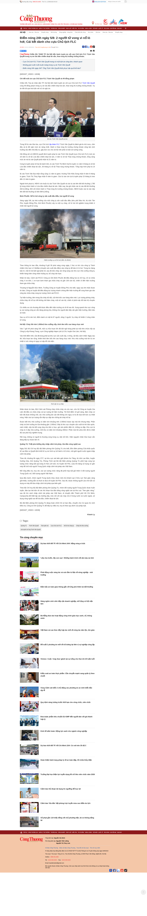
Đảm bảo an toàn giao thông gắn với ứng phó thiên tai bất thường (66, 587)
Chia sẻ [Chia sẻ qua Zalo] (23, 51)
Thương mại (54, 28)
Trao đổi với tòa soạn (82, 848)
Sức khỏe (90, 32)
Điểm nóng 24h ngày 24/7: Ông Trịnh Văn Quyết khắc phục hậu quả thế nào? (52, 68)
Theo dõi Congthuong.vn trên (43, 47)
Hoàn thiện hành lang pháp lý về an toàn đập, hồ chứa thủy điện (66, 760)
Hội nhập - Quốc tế (98, 28)
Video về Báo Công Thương (67, 848)
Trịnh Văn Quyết (88, 83)
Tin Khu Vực (97, 23)
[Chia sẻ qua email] (91, 51)
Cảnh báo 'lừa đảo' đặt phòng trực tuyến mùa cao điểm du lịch (65, 803)
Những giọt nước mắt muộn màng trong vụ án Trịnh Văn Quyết (46, 65)
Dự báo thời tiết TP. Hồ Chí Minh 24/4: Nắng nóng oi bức (62, 543)
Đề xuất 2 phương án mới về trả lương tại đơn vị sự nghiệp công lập (67, 645)
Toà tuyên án (44, 525)
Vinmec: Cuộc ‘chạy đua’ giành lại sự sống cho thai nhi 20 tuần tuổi (67, 659)
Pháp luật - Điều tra (71, 28)
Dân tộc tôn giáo (63, 24)
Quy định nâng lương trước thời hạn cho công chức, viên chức (65, 702)
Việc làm (98, 32)
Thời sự (25, 28)
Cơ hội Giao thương (76, 24)
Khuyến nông (44, 32)
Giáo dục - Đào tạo (34, 32)
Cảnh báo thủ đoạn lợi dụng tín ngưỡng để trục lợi (60, 789)
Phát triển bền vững (80, 32)
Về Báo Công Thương (51, 848)
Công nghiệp (61, 28)
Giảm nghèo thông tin (50, 24)
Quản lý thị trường (44, 28)
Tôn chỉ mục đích (95, 848)
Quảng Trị (24, 525)
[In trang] (94, 51)
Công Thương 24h (33, 28)
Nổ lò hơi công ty (69, 525)
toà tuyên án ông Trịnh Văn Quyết (30, 529)
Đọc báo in (38, 24)
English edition (100, 1)
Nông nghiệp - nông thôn (66, 32)
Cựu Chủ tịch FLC (56, 525)
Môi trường (54, 32)
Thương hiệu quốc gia (27, 24)
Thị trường (81, 28)
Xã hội (23, 32)
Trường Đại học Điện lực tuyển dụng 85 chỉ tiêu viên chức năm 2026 (67, 774)
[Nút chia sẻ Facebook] (34, 51)
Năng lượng (88, 28)
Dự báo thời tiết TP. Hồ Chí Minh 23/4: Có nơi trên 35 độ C (63, 745)
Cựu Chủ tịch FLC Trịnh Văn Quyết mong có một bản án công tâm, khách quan (52, 62)
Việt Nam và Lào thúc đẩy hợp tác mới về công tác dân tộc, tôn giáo (67, 630)
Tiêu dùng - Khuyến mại (110, 28)
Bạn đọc (119, 28)
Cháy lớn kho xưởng (82, 525)
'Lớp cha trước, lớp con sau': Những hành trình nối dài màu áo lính (67, 558)
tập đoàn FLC (54, 144)
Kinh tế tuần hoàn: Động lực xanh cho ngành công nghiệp (63, 731)
